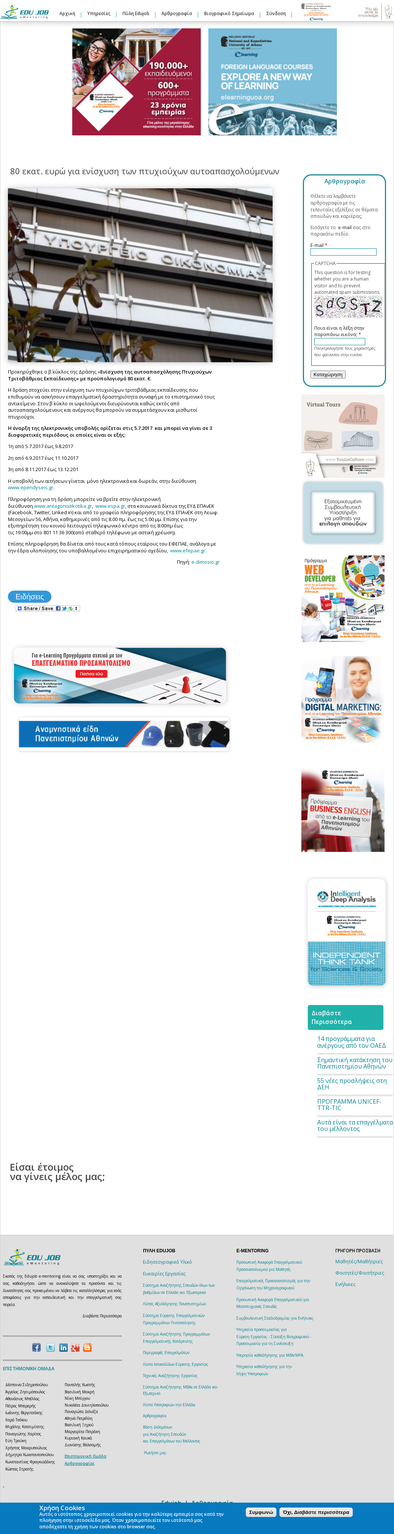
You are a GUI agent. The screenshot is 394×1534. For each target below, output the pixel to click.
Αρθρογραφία (176, 13)
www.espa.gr (110, 506)
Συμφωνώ (261, 1512)
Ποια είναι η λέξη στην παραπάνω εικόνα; (339, 331)
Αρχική (67, 13)
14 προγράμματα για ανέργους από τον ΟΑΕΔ (351, 1042)
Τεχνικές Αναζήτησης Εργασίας (170, 1375)
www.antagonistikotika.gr (63, 506)
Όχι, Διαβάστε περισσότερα (316, 1512)
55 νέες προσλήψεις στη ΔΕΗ (352, 1084)
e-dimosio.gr (205, 561)
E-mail (318, 245)
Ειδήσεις (30, 597)
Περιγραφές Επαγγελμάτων (166, 1352)
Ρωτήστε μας (155, 1452)
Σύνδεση (276, 13)
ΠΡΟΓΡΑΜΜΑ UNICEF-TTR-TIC (349, 1104)
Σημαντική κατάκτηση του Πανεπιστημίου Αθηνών (354, 1063)
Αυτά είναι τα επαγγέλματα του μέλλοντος (355, 1125)
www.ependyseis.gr (30, 487)
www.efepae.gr (187, 550)
